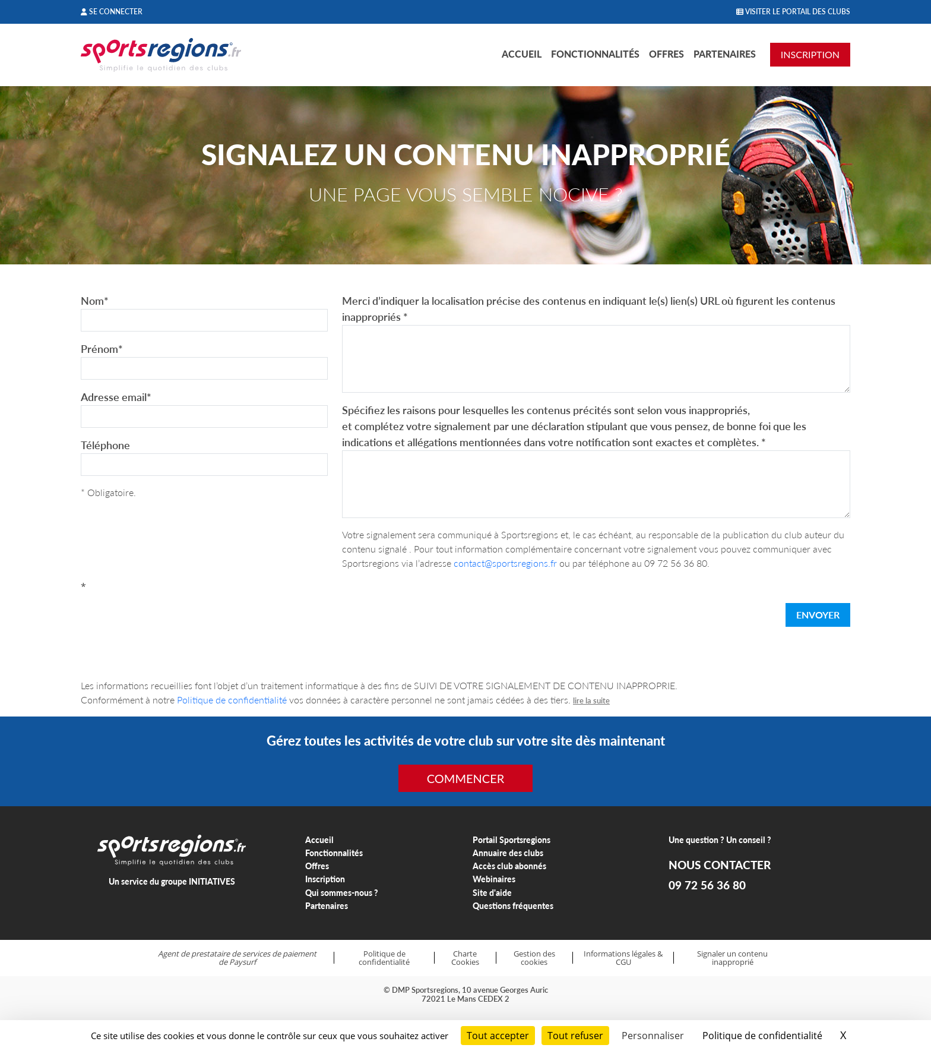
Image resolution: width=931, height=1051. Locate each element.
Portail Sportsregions (511, 840)
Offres (666, 53)
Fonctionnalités (595, 53)
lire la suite (591, 700)
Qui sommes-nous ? (341, 893)
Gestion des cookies (534, 958)
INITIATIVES (212, 881)
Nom (95, 300)
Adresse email (116, 396)
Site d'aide (492, 893)
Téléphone (105, 445)
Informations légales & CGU (623, 958)
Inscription (325, 879)
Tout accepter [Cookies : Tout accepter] (498, 1035)
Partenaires (725, 53)
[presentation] (171, 617)
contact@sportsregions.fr (505, 563)
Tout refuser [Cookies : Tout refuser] (575, 1035)
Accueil (522, 53)
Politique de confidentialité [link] (762, 1035)
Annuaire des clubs (508, 853)
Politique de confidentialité (232, 699)
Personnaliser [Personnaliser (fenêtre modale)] (653, 1035)
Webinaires (494, 879)
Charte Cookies (465, 958)
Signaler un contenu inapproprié (732, 958)
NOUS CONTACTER (720, 865)
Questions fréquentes (513, 906)
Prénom (102, 348)
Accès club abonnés (509, 866)
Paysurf (242, 962)
